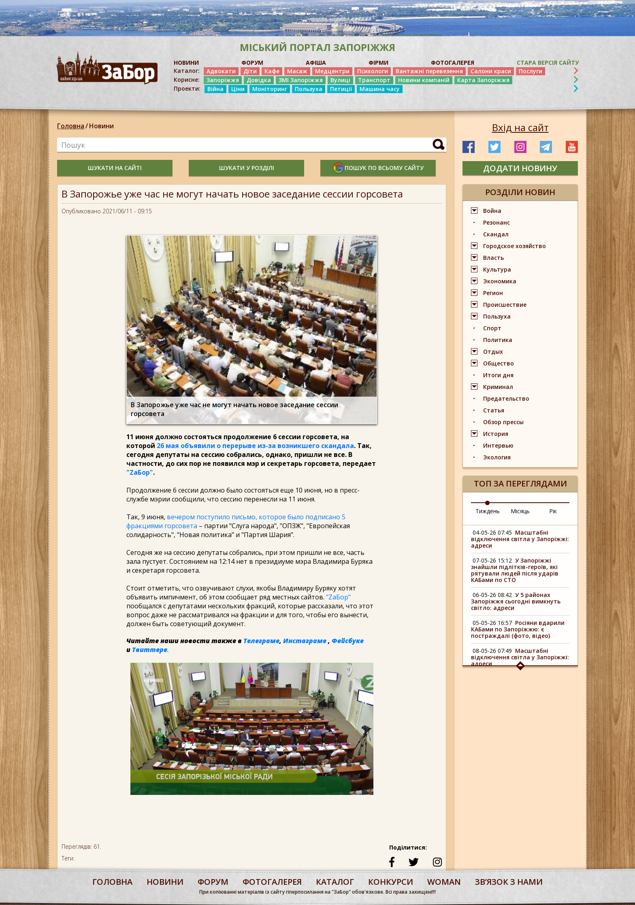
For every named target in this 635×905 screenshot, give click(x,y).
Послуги (530, 71)
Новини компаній (424, 80)
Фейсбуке (348, 640)
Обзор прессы (503, 422)
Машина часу (380, 89)
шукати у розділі (246, 168)
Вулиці (340, 80)
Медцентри (332, 71)
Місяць (520, 511)
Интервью (498, 445)
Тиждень (487, 511)
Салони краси (491, 71)
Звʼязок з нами (509, 881)
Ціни (238, 89)
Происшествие (504, 304)
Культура (497, 269)
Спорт (492, 328)
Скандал (496, 234)
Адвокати (221, 71)
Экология (497, 457)
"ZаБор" (139, 472)
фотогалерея (272, 881)
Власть (493, 257)
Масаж (297, 71)
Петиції (341, 89)
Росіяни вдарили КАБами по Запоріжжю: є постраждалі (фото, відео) (518, 629)
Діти (250, 71)
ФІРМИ (378, 62)
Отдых (493, 351)
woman (444, 881)
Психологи (372, 71)
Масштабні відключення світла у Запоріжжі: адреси (520, 539)
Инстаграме (304, 640)
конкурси (390, 881)
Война (492, 211)
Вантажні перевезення (429, 71)
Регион (493, 293)
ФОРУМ (252, 62)
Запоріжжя (223, 80)
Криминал (498, 387)
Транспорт (374, 80)
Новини (101, 126)
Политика (497, 340)
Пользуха (308, 89)
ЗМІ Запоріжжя (301, 80)
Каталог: (187, 71)
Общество (498, 363)
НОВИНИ (186, 62)
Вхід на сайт (520, 127)
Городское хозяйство (514, 246)
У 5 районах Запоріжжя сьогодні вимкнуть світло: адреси (515, 601)
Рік (553, 511)
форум (213, 881)
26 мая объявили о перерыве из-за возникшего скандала (254, 445)
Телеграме (261, 640)
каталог (335, 881)
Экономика (499, 281)
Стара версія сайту (548, 62)
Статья (493, 410)
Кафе (271, 71)
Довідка (259, 80)
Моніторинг (269, 89)
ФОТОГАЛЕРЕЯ (452, 62)
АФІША (316, 62)
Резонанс (496, 222)
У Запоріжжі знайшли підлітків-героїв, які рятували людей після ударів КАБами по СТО (514, 570)
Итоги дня (498, 375)
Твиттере (149, 649)
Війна (215, 89)
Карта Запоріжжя (483, 80)
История (495, 434)
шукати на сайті (115, 168)
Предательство (506, 398)
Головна (70, 126)
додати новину (520, 168)
